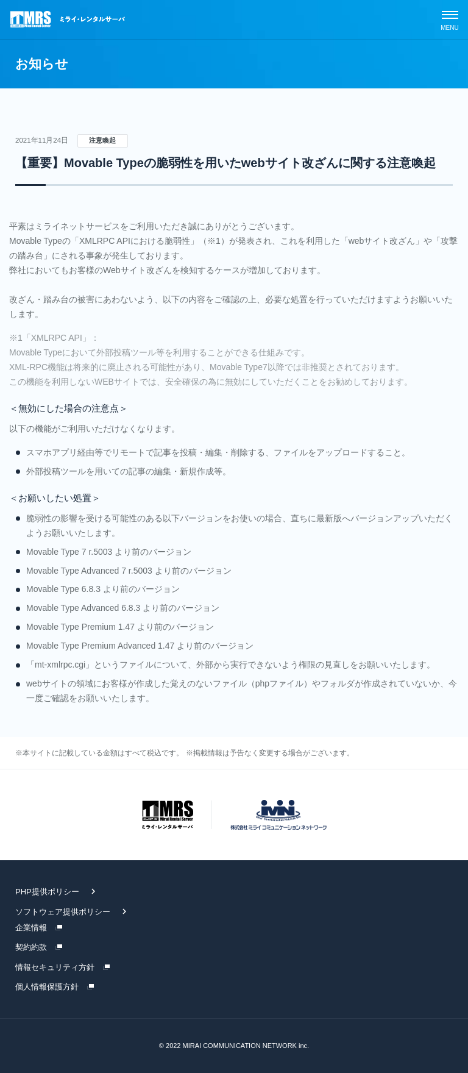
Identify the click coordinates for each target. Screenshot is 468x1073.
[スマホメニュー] (449, 19)
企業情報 (31, 928)
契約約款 (31, 947)
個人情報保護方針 (47, 987)
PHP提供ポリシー (47, 892)
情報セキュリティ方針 (54, 967)
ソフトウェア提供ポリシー (62, 912)
